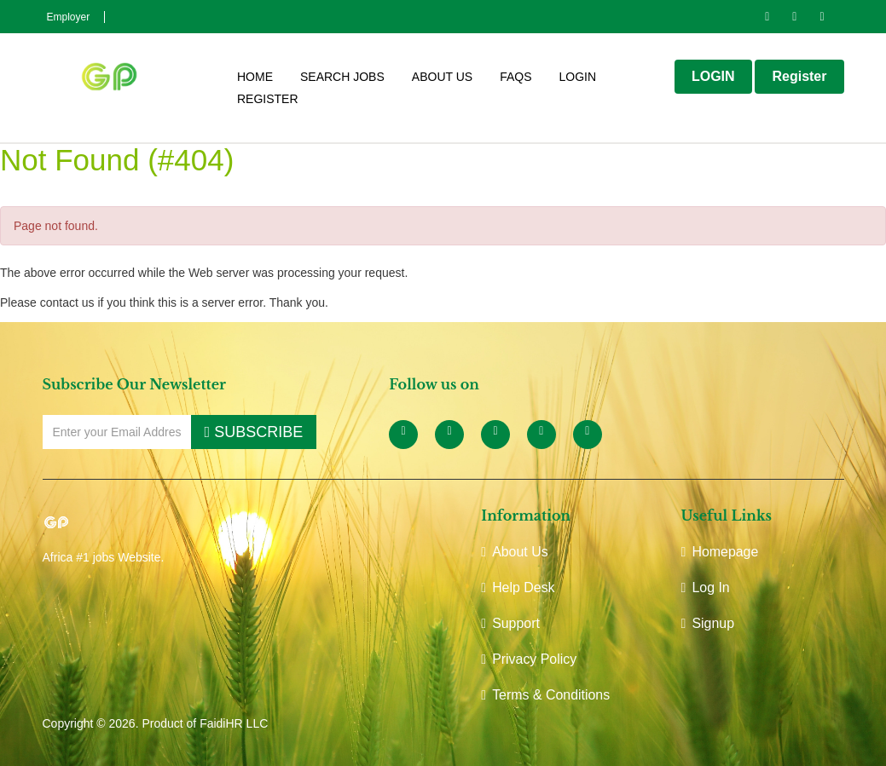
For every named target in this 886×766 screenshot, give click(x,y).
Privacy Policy (528, 659)
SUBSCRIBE (254, 432)
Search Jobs (342, 78)
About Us (514, 551)
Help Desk (518, 587)
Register (267, 100)
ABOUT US (442, 78)
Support (510, 623)
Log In (705, 587)
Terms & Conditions (546, 695)
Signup (708, 623)
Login (577, 78)
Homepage (720, 551)
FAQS (515, 78)
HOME (255, 78)
